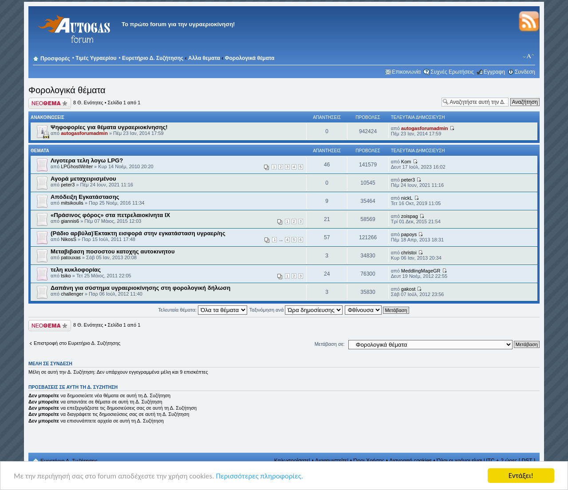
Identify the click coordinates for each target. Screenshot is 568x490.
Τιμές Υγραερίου (95, 58)
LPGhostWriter (77, 166)
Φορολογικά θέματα (250, 58)
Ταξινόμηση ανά (296, 309)
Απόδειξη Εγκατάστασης (85, 197)
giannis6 (70, 221)
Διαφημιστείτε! (331, 461)
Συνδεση (525, 72)
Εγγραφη (494, 72)
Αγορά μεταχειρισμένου (83, 178)
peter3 (68, 184)
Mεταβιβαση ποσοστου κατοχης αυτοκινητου (113, 251)
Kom (406, 161)
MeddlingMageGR (421, 270)
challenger (72, 293)
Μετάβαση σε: (330, 344)
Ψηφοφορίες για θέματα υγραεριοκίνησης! (109, 127)
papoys (409, 234)
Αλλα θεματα (204, 58)
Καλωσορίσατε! (292, 461)
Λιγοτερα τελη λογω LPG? (87, 160)
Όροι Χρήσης (368, 461)
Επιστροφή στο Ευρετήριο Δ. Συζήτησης (77, 343)
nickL (407, 198)
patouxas (71, 257)
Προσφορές (55, 58)
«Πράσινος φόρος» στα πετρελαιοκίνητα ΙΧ (110, 215)
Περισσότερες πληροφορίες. (259, 476)
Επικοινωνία (406, 72)
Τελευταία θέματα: (202, 309)
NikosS (68, 239)
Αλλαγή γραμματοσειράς (528, 56)
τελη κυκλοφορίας (76, 269)
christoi (409, 252)
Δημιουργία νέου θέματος (49, 103)
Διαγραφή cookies (410, 461)
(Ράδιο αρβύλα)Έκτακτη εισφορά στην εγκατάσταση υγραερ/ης (138, 233)
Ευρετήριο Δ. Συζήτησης (152, 58)
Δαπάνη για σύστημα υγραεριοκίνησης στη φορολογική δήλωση (140, 288)
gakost (408, 289)
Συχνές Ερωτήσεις (451, 72)
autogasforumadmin (84, 133)
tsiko (66, 275)
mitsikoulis (72, 202)
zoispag (409, 216)
